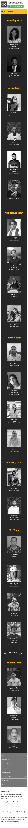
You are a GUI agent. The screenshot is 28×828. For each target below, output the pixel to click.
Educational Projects (7, 764)
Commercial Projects (7, 776)
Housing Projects (6, 768)
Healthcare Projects (6, 759)
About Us (4, 755)
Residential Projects (6, 784)
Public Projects (5, 780)
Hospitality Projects (6, 772)
